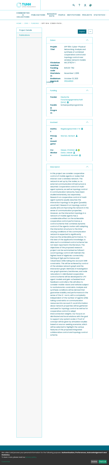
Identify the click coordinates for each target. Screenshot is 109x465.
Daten (52, 40)
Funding (35, 23)
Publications (38, 15)
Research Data (52, 15)
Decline (94, 461)
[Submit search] (73, 5)
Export (71, 31)
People (61, 15)
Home (19, 23)
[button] (90, 5)
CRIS (26, 23)
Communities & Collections (23, 15)
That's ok (102, 461)
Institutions (74, 15)
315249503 (68, 81)
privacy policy (31, 457)
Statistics (81, 31)
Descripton (55, 172)
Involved (53, 128)
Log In (85, 5)
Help (79, 5)
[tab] (69, 40)
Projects (87, 15)
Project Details (25, 30)
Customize (6, 461)
